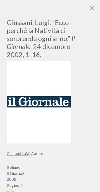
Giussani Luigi (18, 153)
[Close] (92, 8)
